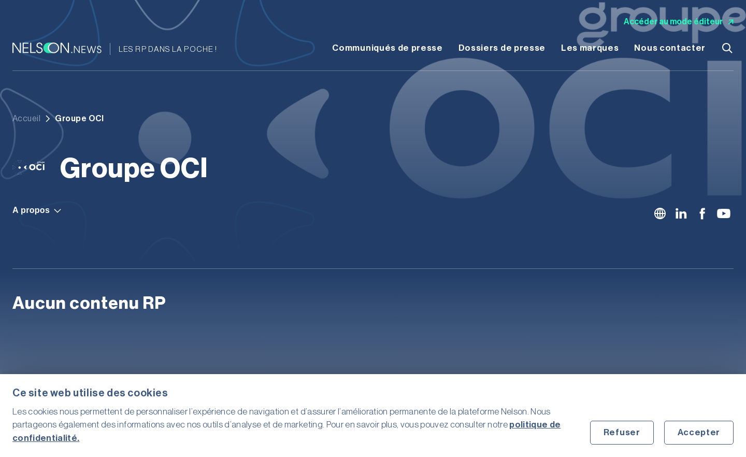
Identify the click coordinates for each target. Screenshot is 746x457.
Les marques (590, 48)
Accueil (26, 119)
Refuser (622, 432)
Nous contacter (670, 48)
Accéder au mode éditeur (679, 22)
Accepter (699, 432)
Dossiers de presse (502, 48)
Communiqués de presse (387, 48)
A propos (36, 210)
